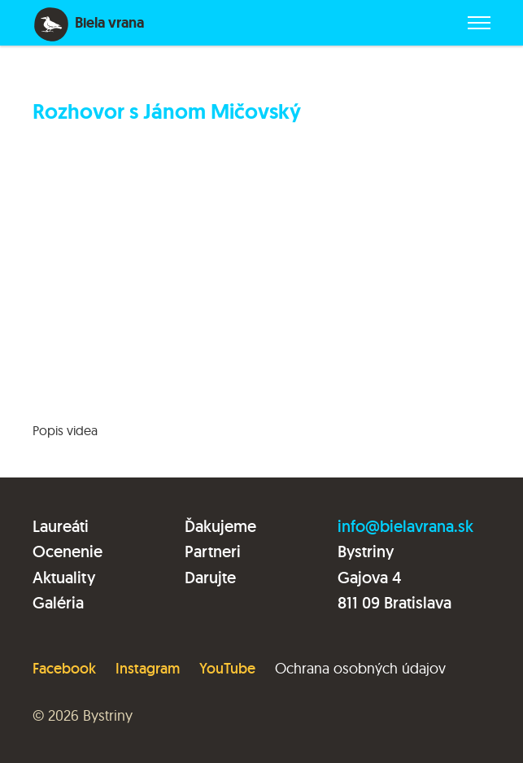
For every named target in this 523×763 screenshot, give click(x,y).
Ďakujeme (220, 526)
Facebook (64, 668)
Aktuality (64, 577)
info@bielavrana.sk (405, 526)
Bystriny (108, 715)
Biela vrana (109, 22)
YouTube (227, 668)
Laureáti (61, 526)
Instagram (147, 668)
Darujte (210, 577)
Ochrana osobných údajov (360, 668)
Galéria (58, 602)
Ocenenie (67, 551)
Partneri (213, 551)
